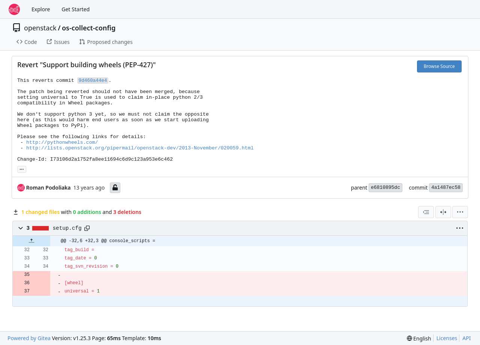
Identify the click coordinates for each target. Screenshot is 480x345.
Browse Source (439, 66)
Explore (41, 9)
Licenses (447, 338)
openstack (40, 28)
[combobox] (426, 212)
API (466, 338)
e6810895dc (385, 187)
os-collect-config (89, 28)
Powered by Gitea (29, 338)
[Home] (14, 9)
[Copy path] (87, 228)
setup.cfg (67, 228)
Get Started (76, 9)
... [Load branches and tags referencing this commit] (22, 168)
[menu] (460, 212)
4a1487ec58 (445, 187)
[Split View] (443, 212)
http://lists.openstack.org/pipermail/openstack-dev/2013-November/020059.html (140, 148)
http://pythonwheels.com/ (62, 142)
